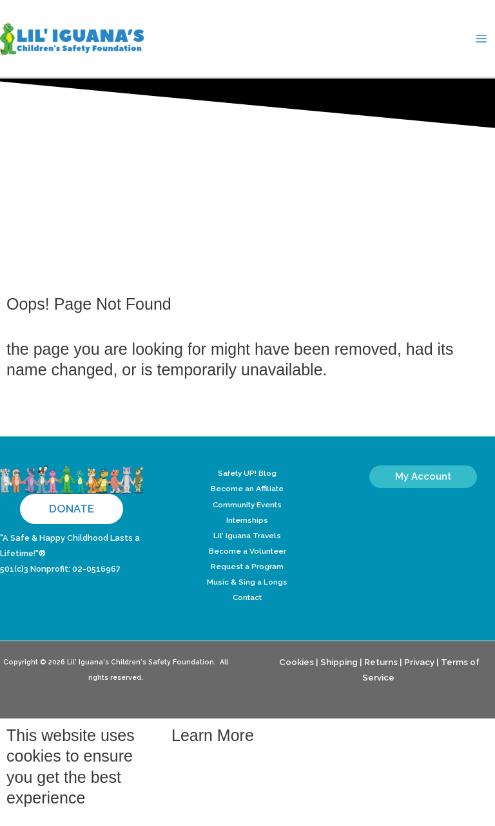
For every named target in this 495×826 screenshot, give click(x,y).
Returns (381, 662)
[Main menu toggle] (481, 38)
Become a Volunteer (247, 551)
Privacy (419, 662)
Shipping (339, 662)
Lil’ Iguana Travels (247, 535)
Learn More (212, 735)
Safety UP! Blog (247, 473)
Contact (247, 597)
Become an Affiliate (247, 488)
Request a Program (247, 566)
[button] (71, 509)
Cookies (296, 662)
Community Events (247, 504)
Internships (247, 520)
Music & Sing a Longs (247, 582)
